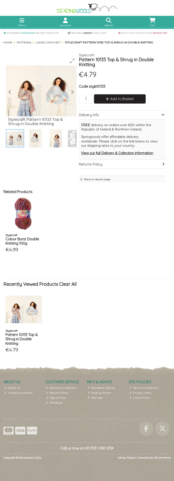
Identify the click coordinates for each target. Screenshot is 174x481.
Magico (131, 457)
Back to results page (97, 179)
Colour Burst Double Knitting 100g (22, 241)
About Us (12, 387)
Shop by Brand (99, 392)
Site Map (95, 397)
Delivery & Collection (61, 387)
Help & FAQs (56, 397)
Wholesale (54, 402)
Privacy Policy (141, 392)
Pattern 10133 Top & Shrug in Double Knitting (21, 339)
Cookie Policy (140, 397)
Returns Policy (57, 392)
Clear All (68, 284)
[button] (72, 60)
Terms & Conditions (144, 387)
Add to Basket (120, 99)
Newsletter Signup (101, 387)
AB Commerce (162, 457)
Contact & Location (18, 392)
